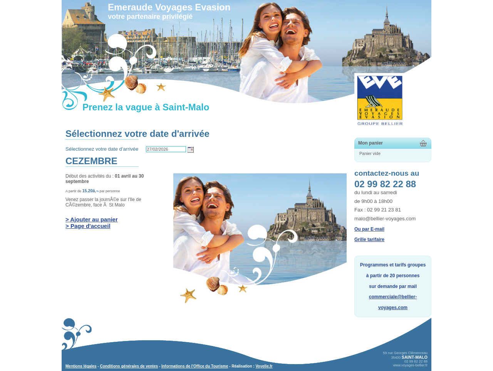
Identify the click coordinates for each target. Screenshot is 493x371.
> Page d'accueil (88, 226)
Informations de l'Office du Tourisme (194, 366)
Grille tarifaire (369, 239)
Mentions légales (81, 366)
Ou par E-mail (369, 229)
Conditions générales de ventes (129, 366)
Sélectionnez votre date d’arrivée (101, 149)
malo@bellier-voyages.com (385, 218)
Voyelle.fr (263, 366)
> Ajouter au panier (91, 219)
